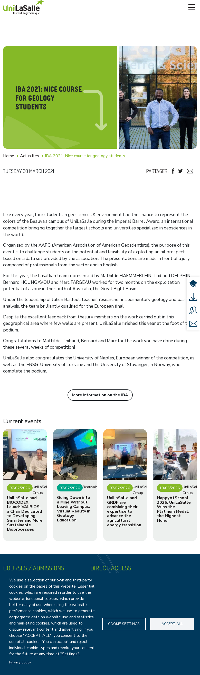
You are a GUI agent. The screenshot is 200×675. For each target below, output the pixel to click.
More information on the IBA (100, 395)
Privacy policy (20, 662)
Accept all (172, 623)
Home (8, 156)
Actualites (29, 156)
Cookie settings (124, 623)
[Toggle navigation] (192, 7)
